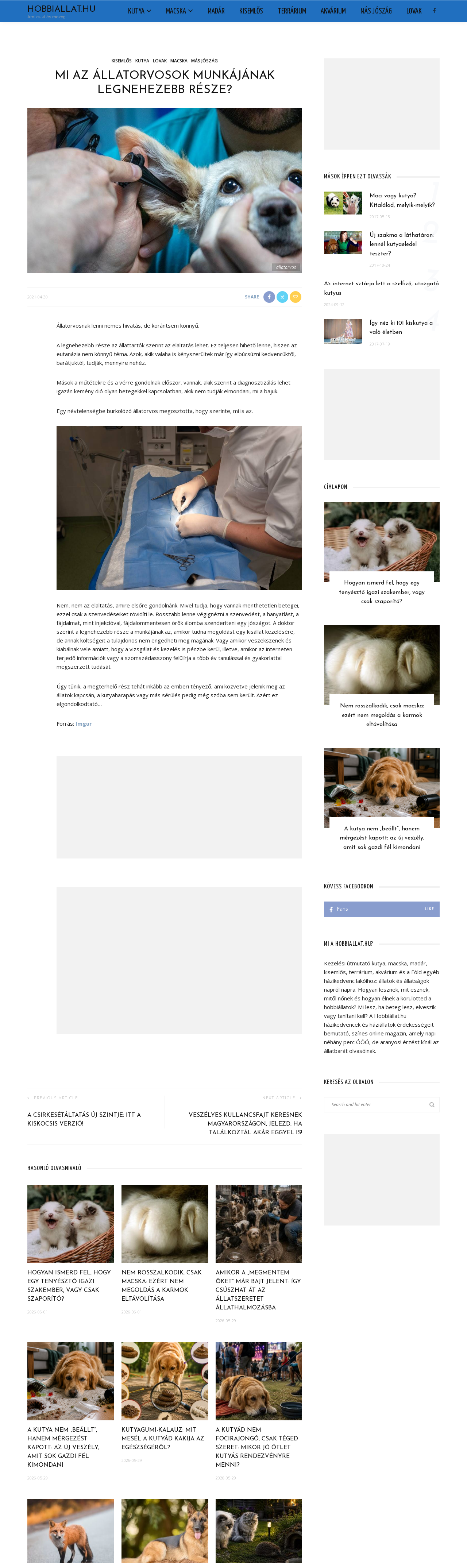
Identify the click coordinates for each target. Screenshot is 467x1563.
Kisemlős (251, 11)
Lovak (414, 11)
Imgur (84, 723)
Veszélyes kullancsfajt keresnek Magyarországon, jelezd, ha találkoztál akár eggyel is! (245, 1124)
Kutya (136, 11)
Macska (176, 11)
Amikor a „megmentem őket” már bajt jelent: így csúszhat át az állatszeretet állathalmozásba (258, 1290)
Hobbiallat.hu (61, 9)
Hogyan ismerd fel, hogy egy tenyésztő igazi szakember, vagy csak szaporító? (382, 592)
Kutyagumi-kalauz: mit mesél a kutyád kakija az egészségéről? (162, 1439)
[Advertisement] (179, 807)
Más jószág (376, 11)
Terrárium (292, 11)
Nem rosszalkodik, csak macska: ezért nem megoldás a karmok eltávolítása (382, 715)
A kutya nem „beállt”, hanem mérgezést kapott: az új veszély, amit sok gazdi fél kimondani (63, 1447)
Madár (216, 11)
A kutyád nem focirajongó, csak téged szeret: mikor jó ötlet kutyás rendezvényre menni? (257, 1447)
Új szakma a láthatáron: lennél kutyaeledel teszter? (402, 244)
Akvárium (333, 11)
